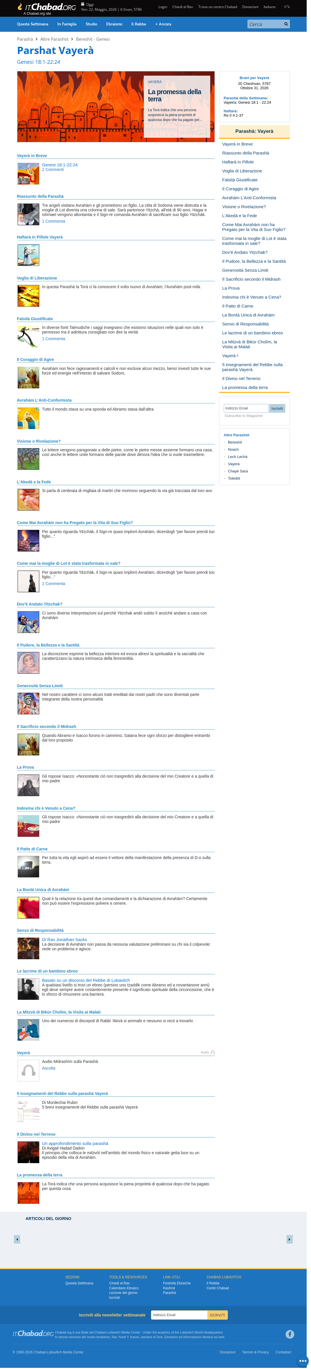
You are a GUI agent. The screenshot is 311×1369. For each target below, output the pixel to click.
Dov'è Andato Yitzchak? (40, 604)
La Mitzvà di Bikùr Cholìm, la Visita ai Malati (59, 1012)
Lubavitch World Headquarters (201, 1332)
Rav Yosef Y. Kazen (125, 1337)
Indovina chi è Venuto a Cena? (46, 808)
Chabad (100, 1332)
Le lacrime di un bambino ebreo (47, 971)
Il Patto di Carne (32, 849)
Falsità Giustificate (35, 318)
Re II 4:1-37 (233, 115)
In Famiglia (67, 24)
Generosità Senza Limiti (40, 685)
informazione (192, 1337)
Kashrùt (169, 1288)
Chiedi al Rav (182, 6)
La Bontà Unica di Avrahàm (43, 889)
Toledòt (234, 478)
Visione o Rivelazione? (39, 441)
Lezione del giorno (123, 1293)
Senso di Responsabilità (40, 930)
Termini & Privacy (255, 1352)
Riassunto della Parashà (40, 196)
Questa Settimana (32, 24)
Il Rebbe (138, 24)
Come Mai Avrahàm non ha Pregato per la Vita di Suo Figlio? (75, 522)
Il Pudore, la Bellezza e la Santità (48, 645)
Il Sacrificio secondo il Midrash (46, 726)
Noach (233, 449)
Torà (160, 1337)
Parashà (25, 39)
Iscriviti (114, 1298)
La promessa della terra (39, 1175)
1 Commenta (53, 221)
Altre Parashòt (54, 39)
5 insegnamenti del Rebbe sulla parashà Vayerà (62, 1093)
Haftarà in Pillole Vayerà (40, 237)
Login (162, 6)
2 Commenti (53, 169)
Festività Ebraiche (177, 1283)
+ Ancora (163, 24)
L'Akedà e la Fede (34, 482)
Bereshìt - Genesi (93, 39)
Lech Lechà (237, 457)
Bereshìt (235, 442)
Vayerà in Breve (32, 155)
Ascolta (48, 1068)
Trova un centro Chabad (217, 6)
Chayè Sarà (238, 471)
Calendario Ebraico (124, 1288)
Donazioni (250, 6)
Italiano (269, 6)
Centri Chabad (217, 1288)
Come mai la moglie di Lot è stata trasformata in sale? (69, 563)
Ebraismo (114, 24)
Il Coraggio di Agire (35, 359)
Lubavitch (113, 1332)
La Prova (25, 767)
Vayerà (23, 1053)
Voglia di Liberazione (37, 278)
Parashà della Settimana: (246, 98)
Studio (91, 24)
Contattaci (283, 1352)
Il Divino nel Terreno (36, 1134)
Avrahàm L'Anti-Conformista (44, 400)
